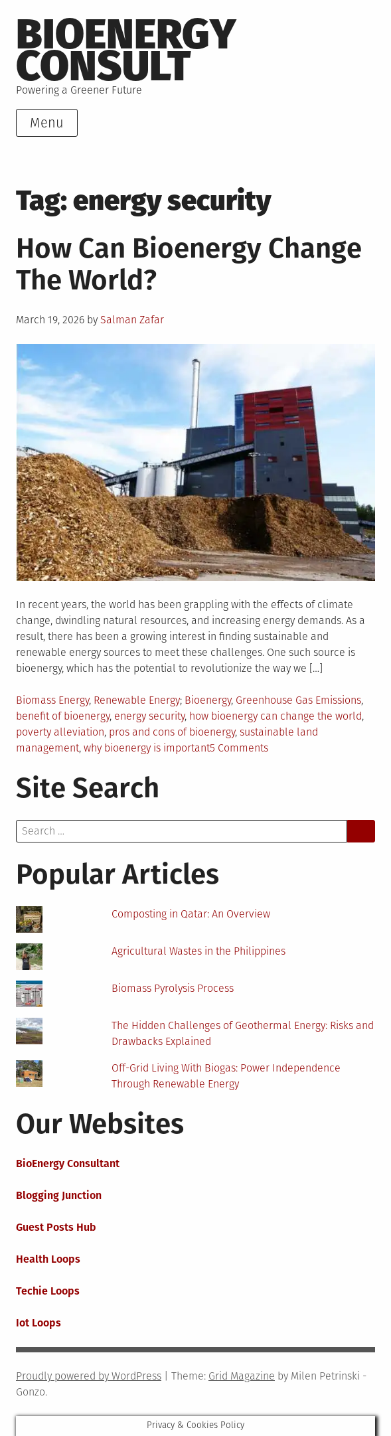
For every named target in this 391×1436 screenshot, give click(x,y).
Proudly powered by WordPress (88, 1376)
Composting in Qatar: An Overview (191, 914)
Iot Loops (38, 1322)
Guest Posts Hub (56, 1227)
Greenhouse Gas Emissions (298, 700)
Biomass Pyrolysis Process (173, 988)
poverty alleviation (60, 732)
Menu (47, 123)
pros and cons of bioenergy (172, 732)
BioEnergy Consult (126, 50)
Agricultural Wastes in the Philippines (198, 951)
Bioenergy (208, 700)
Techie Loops (48, 1291)
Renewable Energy (137, 700)
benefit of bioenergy (63, 716)
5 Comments (239, 748)
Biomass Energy (52, 700)
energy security (149, 716)
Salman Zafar (132, 319)
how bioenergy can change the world (275, 716)
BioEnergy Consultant (67, 1163)
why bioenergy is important (147, 748)
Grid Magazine (241, 1376)
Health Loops (48, 1259)
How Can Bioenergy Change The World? (189, 264)
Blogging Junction (59, 1195)
